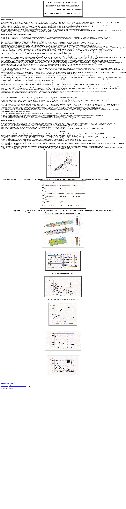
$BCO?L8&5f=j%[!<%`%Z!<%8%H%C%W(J (13, 387)
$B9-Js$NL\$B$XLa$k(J (7, 385)
